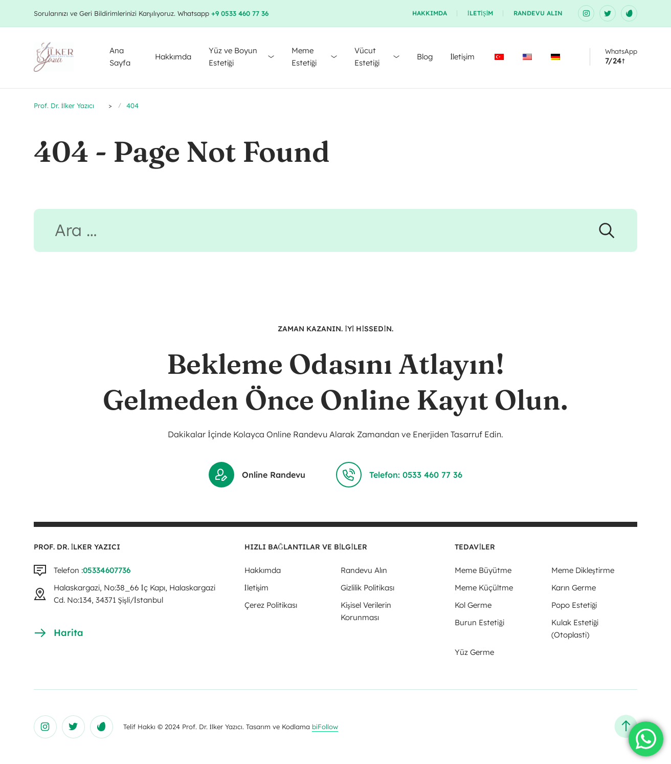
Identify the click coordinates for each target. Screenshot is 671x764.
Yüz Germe (474, 652)
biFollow (325, 727)
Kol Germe (473, 605)
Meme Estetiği (304, 57)
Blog (425, 56)
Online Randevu (257, 475)
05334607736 (106, 570)
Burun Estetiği (479, 622)
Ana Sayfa (119, 57)
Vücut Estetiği (367, 57)
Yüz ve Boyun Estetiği (233, 57)
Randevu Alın (538, 13)
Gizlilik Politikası (367, 587)
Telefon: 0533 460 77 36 (399, 475)
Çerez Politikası (270, 605)
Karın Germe (573, 587)
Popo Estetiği (574, 605)
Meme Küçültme (484, 587)
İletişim (480, 13)
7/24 (613, 61)
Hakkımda (429, 13)
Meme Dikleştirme (582, 570)
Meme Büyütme (483, 570)
